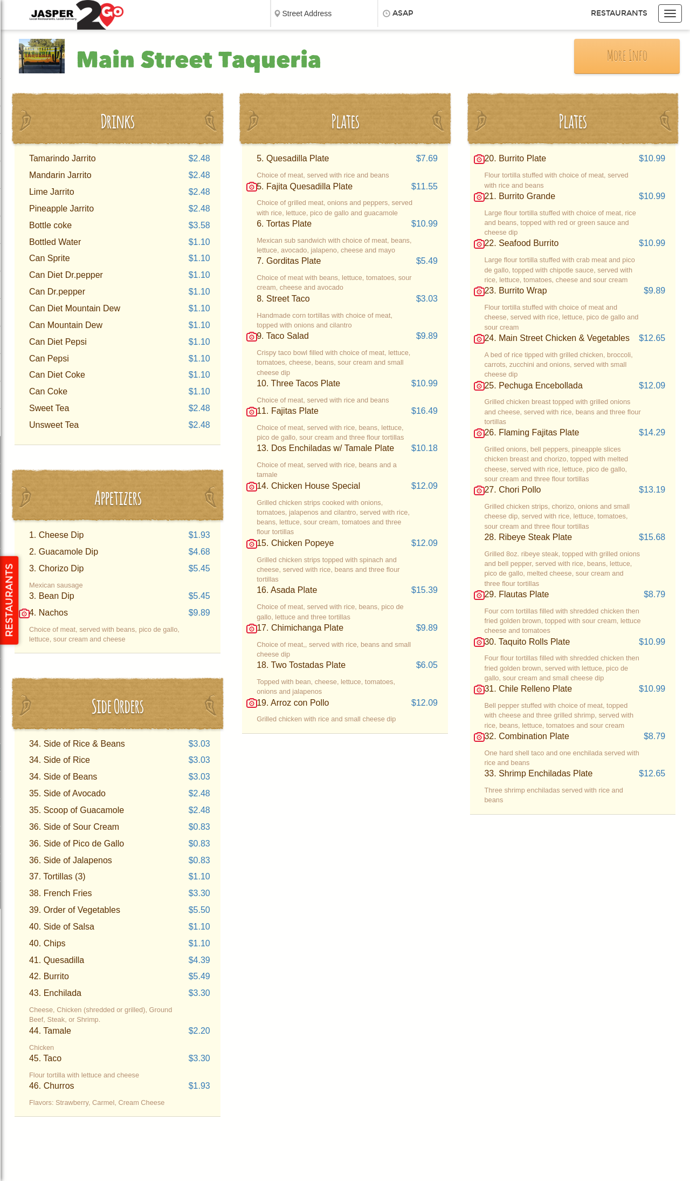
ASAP (402, 13)
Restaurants (619, 13)
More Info (627, 56)
